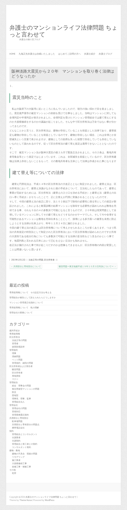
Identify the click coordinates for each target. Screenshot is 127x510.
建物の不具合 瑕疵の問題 (24, 453)
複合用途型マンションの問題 (25, 389)
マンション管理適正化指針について (26, 302)
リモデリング (18, 457)
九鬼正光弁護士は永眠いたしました (37, 53)
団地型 (15, 395)
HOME (12, 53)
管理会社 (13, 405)
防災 (14, 392)
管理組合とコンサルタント (24, 434)
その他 (12, 470)
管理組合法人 (18, 401)
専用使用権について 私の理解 (24, 307)
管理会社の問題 (19, 408)
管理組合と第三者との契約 (24, 444)
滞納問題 (16, 356)
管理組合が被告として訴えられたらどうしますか (32, 297)
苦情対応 (16, 411)
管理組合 (13, 382)
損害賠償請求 (18, 346)
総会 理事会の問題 (21, 385)
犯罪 (14, 473)
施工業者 (16, 460)
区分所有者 (49, 259)
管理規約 (13, 350)
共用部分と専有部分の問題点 (25, 424)
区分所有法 (14, 337)
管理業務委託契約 (20, 414)
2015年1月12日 (18, 259)
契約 (11, 431)
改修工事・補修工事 (21, 466)
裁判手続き (14, 330)
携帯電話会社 (18, 427)
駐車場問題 (17, 421)
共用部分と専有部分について (26, 266)
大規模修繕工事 (19, 463)
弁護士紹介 (89, 53)
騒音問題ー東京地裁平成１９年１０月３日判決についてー (87, 266)
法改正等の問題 (36, 259)
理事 (14, 353)
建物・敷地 (14, 450)
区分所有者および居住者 (21, 366)
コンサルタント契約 (21, 447)
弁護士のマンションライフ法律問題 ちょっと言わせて (63, 31)
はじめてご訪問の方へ (69, 53)
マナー (15, 379)
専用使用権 (14, 333)
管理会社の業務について (21, 312)
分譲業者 (16, 437)
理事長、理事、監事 (21, 398)
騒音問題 (16, 369)
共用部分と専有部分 (18, 418)
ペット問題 (17, 359)
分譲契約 (16, 440)
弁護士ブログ (105, 53)
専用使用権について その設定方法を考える (30, 292)
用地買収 (16, 376)
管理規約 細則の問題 (22, 363)
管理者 (15, 343)
